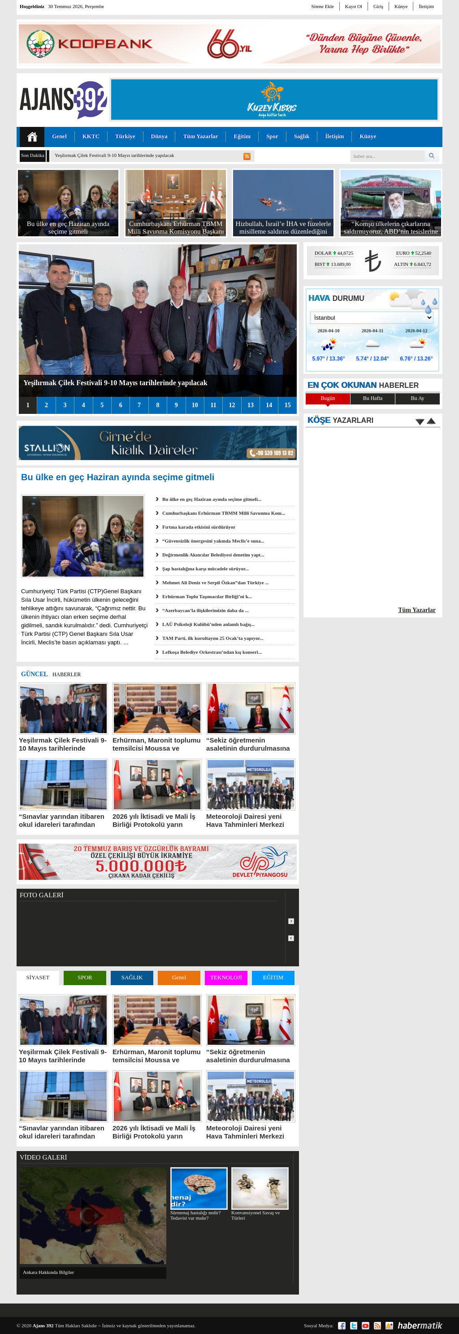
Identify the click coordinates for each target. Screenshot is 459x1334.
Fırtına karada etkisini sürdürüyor (199, 527)
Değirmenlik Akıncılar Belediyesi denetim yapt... (213, 554)
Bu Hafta (373, 398)
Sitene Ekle (322, 6)
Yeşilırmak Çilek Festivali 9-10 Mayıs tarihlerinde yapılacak (114, 155)
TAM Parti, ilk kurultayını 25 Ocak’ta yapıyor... (213, 638)
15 (288, 405)
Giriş (378, 6)
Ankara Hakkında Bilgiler (48, 1272)
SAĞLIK (132, 977)
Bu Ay (417, 398)
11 (213, 405)
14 (269, 405)
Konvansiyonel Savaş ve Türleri (259, 1194)
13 (250, 405)
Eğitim (242, 136)
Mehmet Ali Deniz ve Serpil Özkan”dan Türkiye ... (215, 582)
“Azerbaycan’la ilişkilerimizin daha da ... (205, 610)
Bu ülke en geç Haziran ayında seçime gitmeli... (211, 499)
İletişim (426, 6)
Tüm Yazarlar (200, 136)
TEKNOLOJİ (226, 977)
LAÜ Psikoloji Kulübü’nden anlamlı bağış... (208, 624)
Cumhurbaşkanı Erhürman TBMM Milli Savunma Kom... (223, 513)
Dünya (159, 136)
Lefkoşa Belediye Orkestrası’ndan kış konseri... (212, 652)
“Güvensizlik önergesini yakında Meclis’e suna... (213, 540)
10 (195, 405)
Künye (400, 6)
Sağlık (302, 136)
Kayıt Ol (353, 6)
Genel (59, 136)
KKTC (91, 136)
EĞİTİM (273, 977)
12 (232, 405)
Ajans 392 (43, 1325)
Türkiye (125, 136)
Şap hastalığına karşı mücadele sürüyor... (205, 568)
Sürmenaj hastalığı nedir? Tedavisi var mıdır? (198, 1194)
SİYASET (37, 977)
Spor (272, 136)
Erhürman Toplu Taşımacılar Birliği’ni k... (207, 596)
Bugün (327, 398)
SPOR (85, 977)
